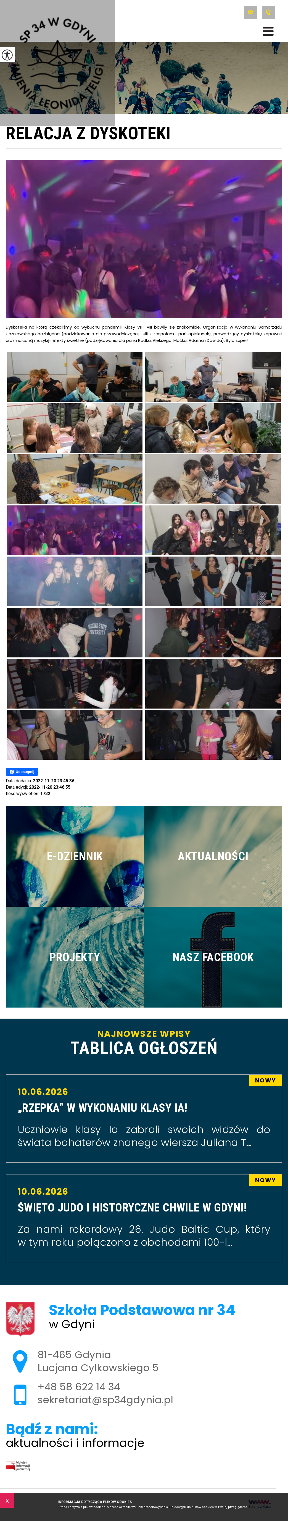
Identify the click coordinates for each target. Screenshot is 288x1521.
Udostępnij (22, 772)
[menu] (268, 31)
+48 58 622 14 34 (268, 12)
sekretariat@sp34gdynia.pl (250, 12)
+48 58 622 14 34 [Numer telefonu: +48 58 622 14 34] (79, 1387)
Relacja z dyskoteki (88, 134)
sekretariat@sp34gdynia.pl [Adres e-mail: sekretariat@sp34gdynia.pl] (105, 1400)
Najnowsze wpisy (144, 1043)
